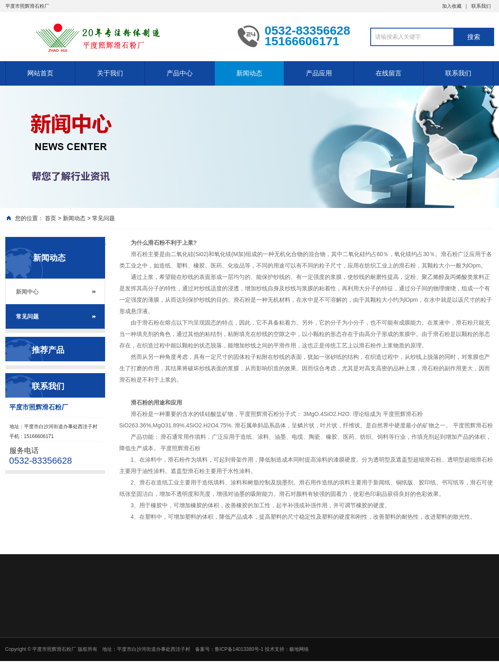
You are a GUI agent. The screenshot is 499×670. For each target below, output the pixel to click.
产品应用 (319, 73)
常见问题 (103, 218)
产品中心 (180, 73)
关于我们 (110, 73)
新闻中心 (27, 291)
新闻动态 (249, 73)
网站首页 (40, 73)
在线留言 (389, 73)
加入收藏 (452, 6)
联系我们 (481, 6)
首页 (50, 218)
